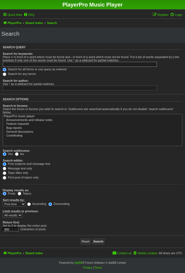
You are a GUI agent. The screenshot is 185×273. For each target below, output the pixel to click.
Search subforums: (16, 150)
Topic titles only (15, 172)
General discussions (92, 132)
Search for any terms (19, 73)
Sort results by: (14, 200)
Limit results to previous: (20, 211)
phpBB (78, 262)
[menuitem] (28, 14)
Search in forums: (15, 105)
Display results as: (16, 190)
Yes (8, 154)
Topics (24, 193)
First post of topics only (21, 177)
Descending (58, 203)
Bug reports (92, 128)
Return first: (11, 222)
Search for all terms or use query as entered (34, 69)
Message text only (17, 168)
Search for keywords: (18, 53)
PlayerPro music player (92, 116)
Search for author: (16, 80)
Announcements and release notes (92, 120)
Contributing (92, 136)
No (19, 154)
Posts (9, 193)
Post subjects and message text (26, 163)
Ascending (36, 203)
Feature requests (92, 124)
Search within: (13, 160)
